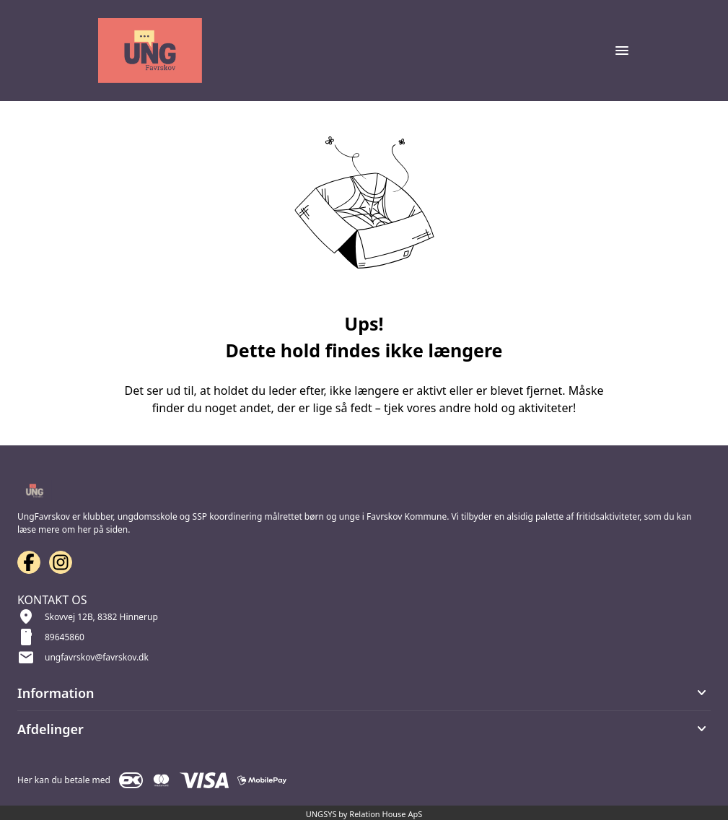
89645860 (64, 637)
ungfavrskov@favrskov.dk (97, 657)
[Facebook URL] (28, 562)
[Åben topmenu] (622, 50)
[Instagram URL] (60, 562)
